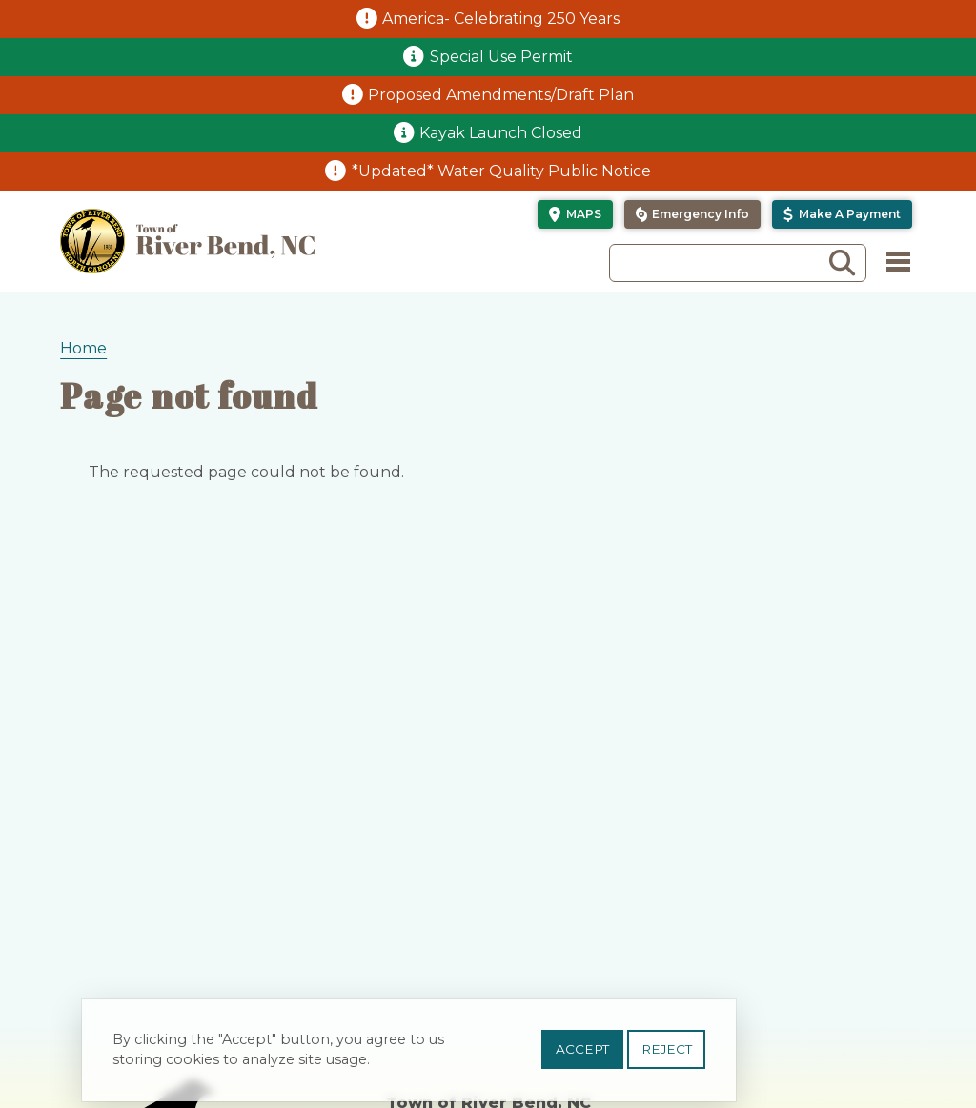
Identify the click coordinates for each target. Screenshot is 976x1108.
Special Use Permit (501, 57)
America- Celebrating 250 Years (501, 19)
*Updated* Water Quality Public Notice (501, 171)
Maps (583, 214)
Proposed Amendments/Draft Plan (501, 95)
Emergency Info (700, 214)
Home (83, 348)
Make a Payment (850, 214)
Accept (582, 1050)
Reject (666, 1050)
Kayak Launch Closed (500, 133)
